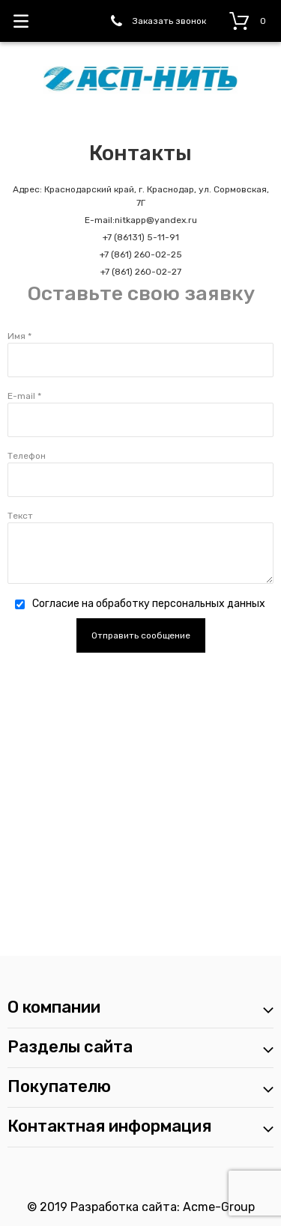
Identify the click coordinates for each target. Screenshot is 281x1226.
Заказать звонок (169, 21)
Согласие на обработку (148, 603)
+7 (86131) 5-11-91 (141, 237)
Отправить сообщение (140, 635)
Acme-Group (219, 1207)
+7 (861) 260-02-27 (140, 271)
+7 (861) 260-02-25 (141, 254)
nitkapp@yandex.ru (156, 220)
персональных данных (208, 603)
